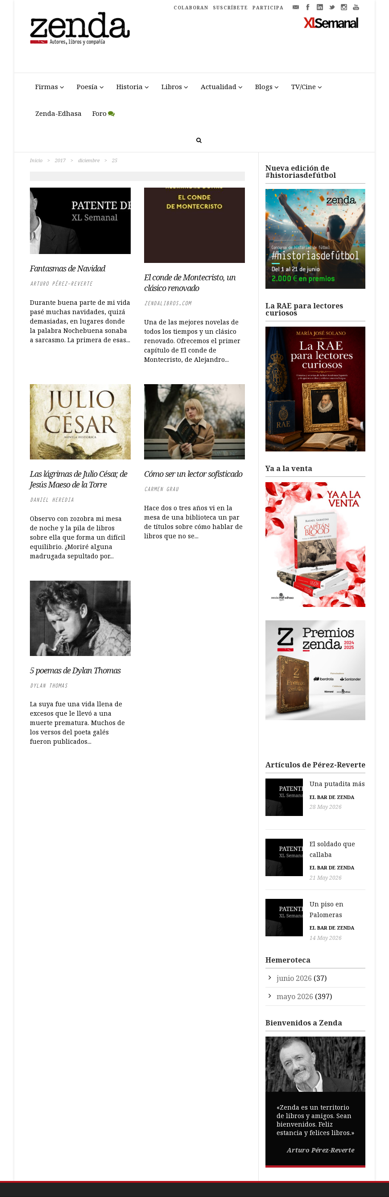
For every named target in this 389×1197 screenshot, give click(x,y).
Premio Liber (296, 1193)
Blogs (264, 86)
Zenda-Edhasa (58, 113)
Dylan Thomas (48, 685)
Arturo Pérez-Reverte (61, 283)
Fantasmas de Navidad (67, 268)
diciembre (88, 160)
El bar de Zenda (294, 797)
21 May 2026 (288, 856)
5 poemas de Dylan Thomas (75, 670)
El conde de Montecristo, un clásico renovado (190, 282)
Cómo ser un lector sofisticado (193, 473)
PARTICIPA (268, 7)
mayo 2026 (295, 963)
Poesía (87, 86)
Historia (129, 86)
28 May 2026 (288, 807)
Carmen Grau (161, 489)
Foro (99, 113)
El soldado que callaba (307, 832)
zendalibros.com (167, 303)
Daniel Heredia (52, 500)
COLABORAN (191, 7)
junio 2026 (294, 945)
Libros (171, 86)
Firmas (46, 86)
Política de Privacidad (237, 1175)
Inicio (36, 160)
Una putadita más (299, 783)
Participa (305, 1175)
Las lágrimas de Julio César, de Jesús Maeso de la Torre (78, 479)
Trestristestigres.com (144, 1175)
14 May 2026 (288, 905)
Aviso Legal (191, 1175)
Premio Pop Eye (338, 1193)
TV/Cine (303, 86)
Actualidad (218, 86)
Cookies (279, 1175)
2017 (60, 160)
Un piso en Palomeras (306, 882)
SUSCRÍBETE (230, 7)
